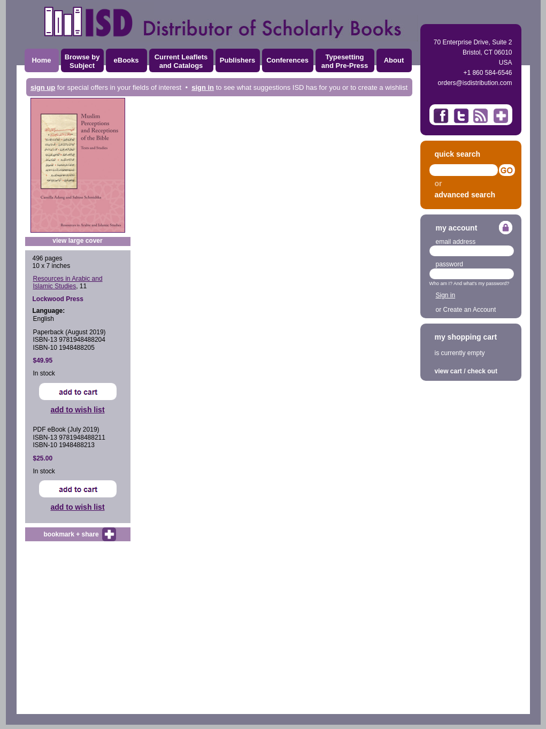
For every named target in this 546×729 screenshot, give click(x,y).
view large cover (77, 240)
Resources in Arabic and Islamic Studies (68, 282)
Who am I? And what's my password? (469, 283)
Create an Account (469, 309)
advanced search (465, 194)
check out (482, 371)
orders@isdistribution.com (475, 83)
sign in (202, 87)
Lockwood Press (58, 299)
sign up (42, 87)
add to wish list (77, 409)
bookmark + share (71, 534)
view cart (448, 371)
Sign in (446, 295)
